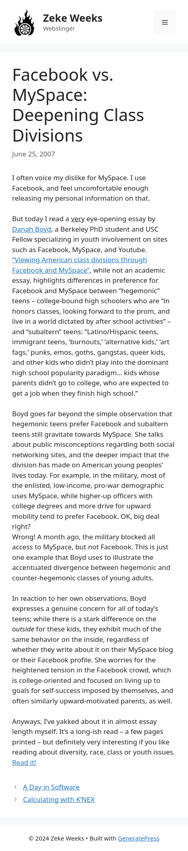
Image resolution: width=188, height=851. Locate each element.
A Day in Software (51, 786)
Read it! (24, 762)
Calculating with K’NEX (59, 799)
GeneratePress (138, 838)
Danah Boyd (31, 229)
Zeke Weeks (73, 18)
